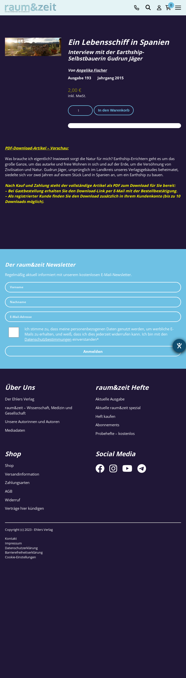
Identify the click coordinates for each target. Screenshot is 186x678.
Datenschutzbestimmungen (48, 339)
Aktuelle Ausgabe (109, 398)
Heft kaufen (105, 416)
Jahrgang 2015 (110, 77)
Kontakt (11, 538)
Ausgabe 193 (79, 77)
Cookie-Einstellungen (20, 557)
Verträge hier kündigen (24, 508)
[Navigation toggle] (178, 8)
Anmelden (93, 351)
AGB (8, 491)
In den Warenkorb (113, 110)
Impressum (13, 543)
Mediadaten (15, 430)
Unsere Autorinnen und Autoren (32, 421)
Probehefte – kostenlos (115, 433)
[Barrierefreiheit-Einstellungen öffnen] (179, 345)
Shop (9, 465)
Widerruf (12, 499)
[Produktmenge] (80, 110)
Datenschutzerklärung (21, 548)
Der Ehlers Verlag (19, 398)
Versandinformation (22, 474)
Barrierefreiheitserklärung (24, 552)
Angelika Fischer (91, 70)
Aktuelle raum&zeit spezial (118, 407)
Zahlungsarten (17, 482)
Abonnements (107, 424)
